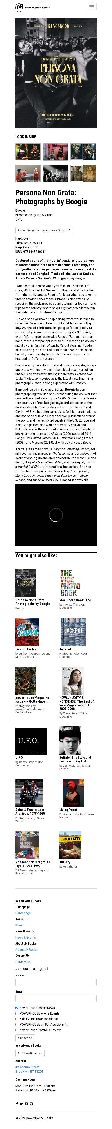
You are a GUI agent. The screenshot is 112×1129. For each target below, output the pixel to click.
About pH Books (26, 949)
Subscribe (25, 1038)
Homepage (23, 913)
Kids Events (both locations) (39, 1019)
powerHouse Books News (37, 1008)
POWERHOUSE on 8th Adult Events (44, 1024)
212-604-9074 (30, 1053)
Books (19, 925)
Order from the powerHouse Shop (44, 230)
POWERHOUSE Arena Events (40, 1013)
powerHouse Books (28, 901)
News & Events (25, 937)
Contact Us (23, 962)
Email (19, 991)
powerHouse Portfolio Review (40, 1030)
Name (19, 975)
